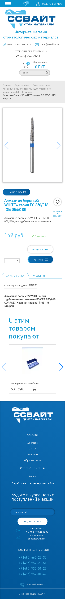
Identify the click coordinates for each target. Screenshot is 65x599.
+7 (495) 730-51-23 (32, 568)
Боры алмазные (41, 85)
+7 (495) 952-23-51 (27, 56)
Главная (7, 85)
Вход (44, 4)
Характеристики (15, 276)
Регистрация (55, 4)
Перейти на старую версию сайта (32, 483)
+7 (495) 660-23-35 (32, 557)
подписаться (32, 521)
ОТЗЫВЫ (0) (39, 276)
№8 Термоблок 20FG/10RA (25, 383)
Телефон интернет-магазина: (31, 51)
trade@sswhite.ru (49, 44)
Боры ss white (21, 85)
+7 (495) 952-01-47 (32, 574)
